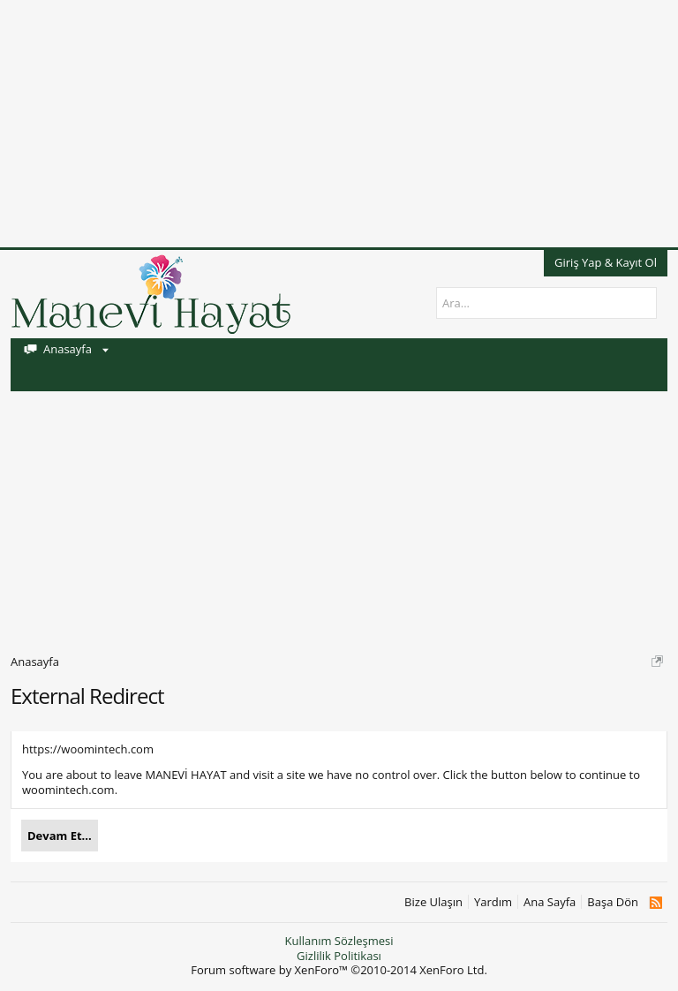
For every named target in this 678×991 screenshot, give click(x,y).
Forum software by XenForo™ (339, 970)
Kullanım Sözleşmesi (338, 941)
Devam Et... (59, 835)
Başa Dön (612, 902)
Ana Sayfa (550, 902)
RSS (655, 902)
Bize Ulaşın (433, 902)
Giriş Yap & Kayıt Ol (605, 262)
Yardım (493, 902)
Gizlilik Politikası (339, 956)
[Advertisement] (339, 123)
